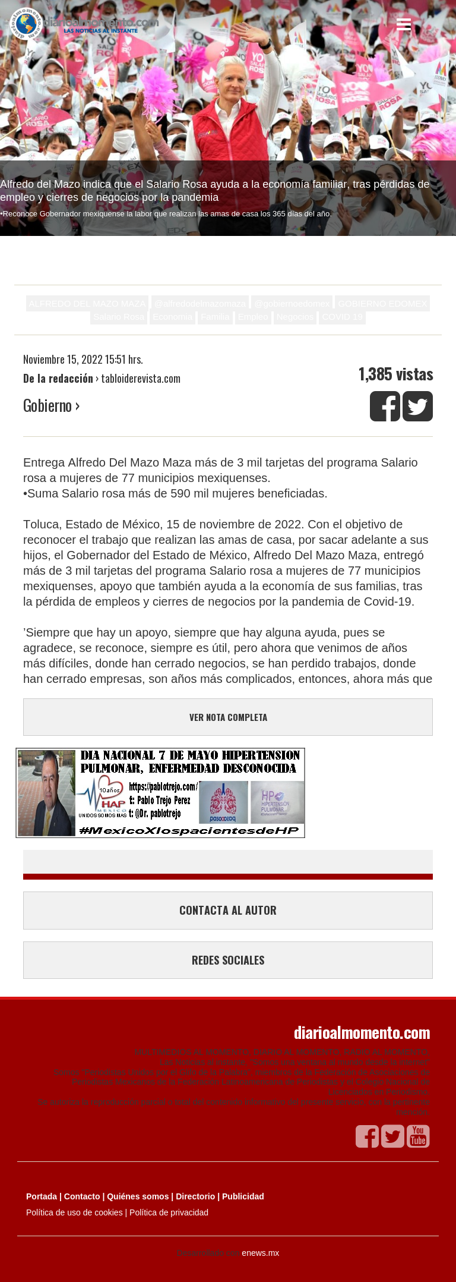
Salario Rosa (118, 316)
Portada (41, 1196)
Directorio (195, 1196)
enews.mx (260, 1253)
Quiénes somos (138, 1196)
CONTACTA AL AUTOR (228, 910)
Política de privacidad (168, 1212)
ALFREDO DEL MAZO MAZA (87, 303)
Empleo (253, 316)
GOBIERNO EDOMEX (382, 303)
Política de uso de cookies (74, 1212)
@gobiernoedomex (292, 303)
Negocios (295, 316)
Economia (172, 316)
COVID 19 (342, 316)
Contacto (82, 1196)
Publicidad (243, 1196)
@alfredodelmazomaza (200, 303)
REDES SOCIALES (228, 960)
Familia (215, 316)
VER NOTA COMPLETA (228, 716)
